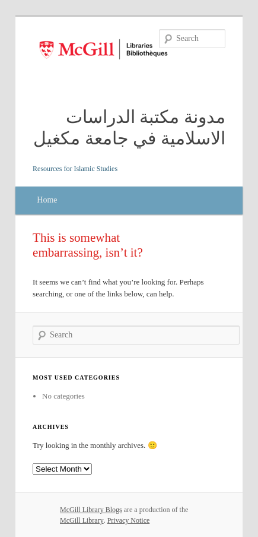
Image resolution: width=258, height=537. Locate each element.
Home (47, 199)
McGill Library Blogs (91, 510)
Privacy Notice (128, 520)
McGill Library (82, 520)
